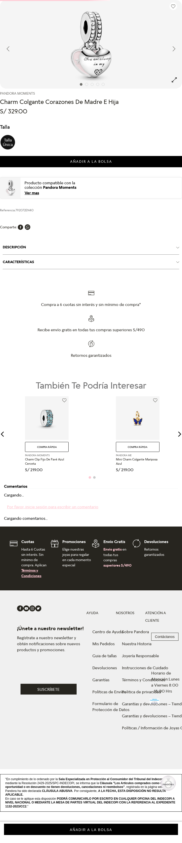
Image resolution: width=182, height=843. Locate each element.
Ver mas (32, 192)
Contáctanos (165, 637)
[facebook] (21, 227)
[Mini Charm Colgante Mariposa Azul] (137, 434)
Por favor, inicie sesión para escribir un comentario (52, 506)
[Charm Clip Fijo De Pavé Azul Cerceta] (46, 434)
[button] (8, 142)
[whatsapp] (28, 227)
